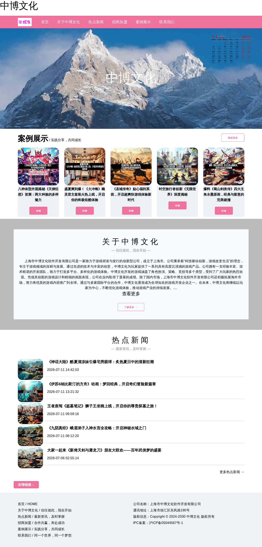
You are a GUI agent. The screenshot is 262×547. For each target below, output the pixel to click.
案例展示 (143, 22)
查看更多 (131, 293)
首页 (45, 22)
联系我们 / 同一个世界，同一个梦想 (45, 535)
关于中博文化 (68, 22)
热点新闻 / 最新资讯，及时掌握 (41, 516)
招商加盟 (119, 22)
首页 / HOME (28, 504)
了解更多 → (131, 307)
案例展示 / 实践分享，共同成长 (41, 529)
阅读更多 (233, 138)
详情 (38, 211)
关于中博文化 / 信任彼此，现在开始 (45, 510)
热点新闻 (96, 22)
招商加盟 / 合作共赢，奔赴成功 (41, 523)
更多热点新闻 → (232, 472)
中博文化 (19, 5)
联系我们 (167, 22)
